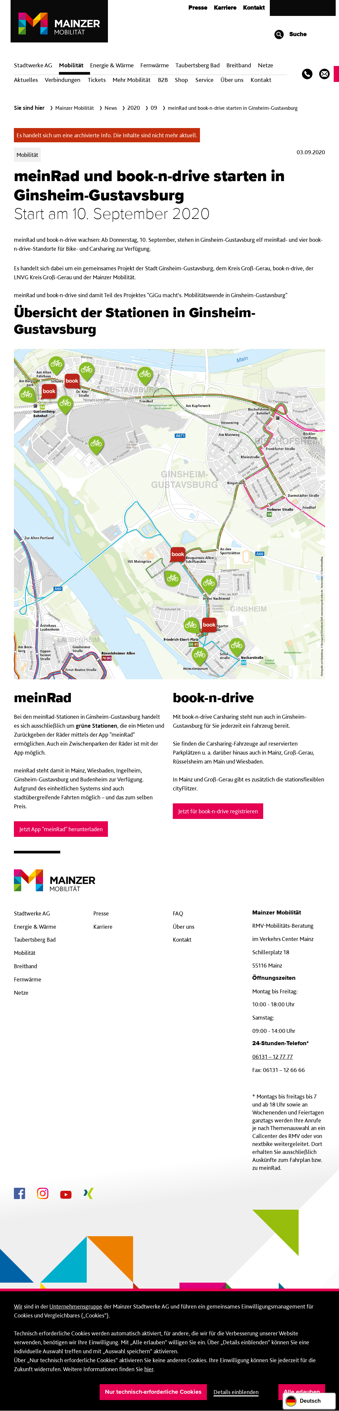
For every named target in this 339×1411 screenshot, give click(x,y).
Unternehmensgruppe (75, 1306)
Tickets (97, 80)
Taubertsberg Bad (197, 65)
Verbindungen (62, 80)
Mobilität (71, 65)
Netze (265, 65)
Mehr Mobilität (132, 80)
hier (148, 1369)
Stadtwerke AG (33, 65)
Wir (18, 1306)
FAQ (178, 913)
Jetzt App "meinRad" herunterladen (61, 829)
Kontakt (254, 8)
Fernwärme (27, 979)
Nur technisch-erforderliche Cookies (153, 1392)
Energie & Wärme (112, 65)
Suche (290, 34)
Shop (181, 80)
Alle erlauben (302, 1392)
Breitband (25, 966)
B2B (163, 80)
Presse (197, 8)
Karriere (225, 8)
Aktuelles (26, 80)
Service (204, 80)
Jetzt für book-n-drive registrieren (218, 811)
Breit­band (238, 65)
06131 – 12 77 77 (272, 1056)
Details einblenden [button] (236, 1391)
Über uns (231, 80)
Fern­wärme (154, 65)
